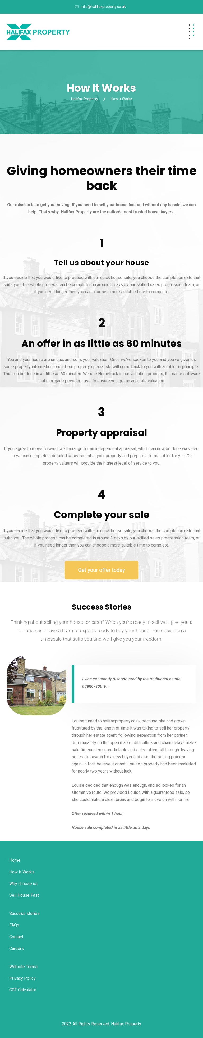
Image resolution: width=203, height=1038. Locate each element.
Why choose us (23, 883)
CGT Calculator (22, 989)
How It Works (21, 872)
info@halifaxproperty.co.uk (103, 6)
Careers (16, 948)
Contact (16, 936)
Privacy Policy (22, 978)
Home (14, 860)
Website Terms (23, 966)
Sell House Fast (24, 895)
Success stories (24, 913)
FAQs (14, 925)
